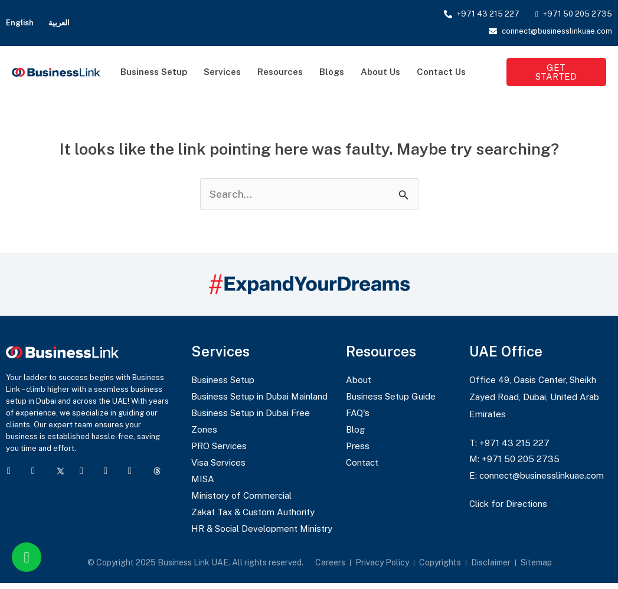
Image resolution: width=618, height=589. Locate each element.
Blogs (331, 72)
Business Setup (153, 72)
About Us (380, 72)
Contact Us (441, 72)
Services (222, 72)
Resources (280, 72)
